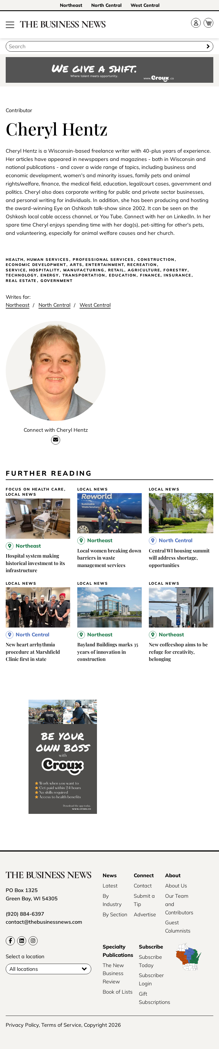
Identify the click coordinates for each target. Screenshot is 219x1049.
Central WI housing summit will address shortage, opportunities (179, 557)
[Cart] (208, 23)
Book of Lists (118, 992)
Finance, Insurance (165, 275)
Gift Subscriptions (154, 998)
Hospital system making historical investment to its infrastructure (35, 562)
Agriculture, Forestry (157, 270)
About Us (176, 885)
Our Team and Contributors (179, 904)
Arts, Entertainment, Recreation (113, 265)
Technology (21, 275)
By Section (115, 914)
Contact (143, 885)
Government (56, 281)
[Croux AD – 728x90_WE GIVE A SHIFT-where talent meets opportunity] (109, 70)
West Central (145, 5)
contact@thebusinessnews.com (44, 922)
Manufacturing (83, 270)
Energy (49, 275)
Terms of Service (61, 1025)
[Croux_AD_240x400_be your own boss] (63, 812)
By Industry (112, 900)
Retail (116, 270)
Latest (110, 885)
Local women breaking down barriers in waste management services (109, 557)
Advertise (145, 914)
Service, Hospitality (33, 270)
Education (122, 275)
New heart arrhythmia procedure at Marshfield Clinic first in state (33, 651)
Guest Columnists (177, 926)
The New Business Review (113, 973)
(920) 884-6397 (25, 914)
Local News (21, 494)
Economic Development (36, 265)
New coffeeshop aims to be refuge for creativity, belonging (178, 651)
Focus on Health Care (35, 489)
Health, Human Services (37, 259)
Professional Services (103, 259)
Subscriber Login (151, 979)
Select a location (25, 956)
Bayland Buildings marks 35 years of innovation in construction (107, 651)
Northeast (71, 5)
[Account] (196, 23)
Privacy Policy (22, 1025)
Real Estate (21, 281)
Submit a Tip (144, 900)
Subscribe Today (150, 961)
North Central (106, 5)
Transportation (83, 275)
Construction (155, 259)
